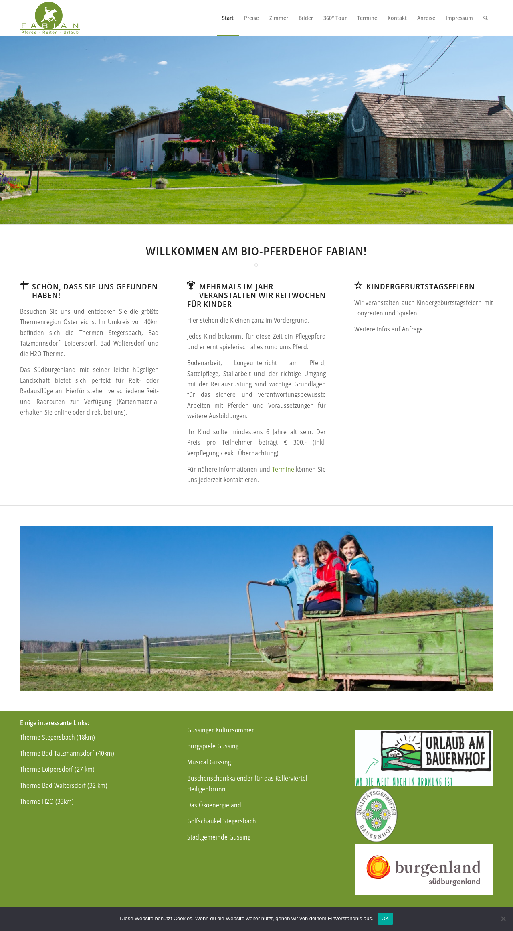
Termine (283, 469)
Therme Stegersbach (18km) (57, 737)
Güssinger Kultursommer (220, 730)
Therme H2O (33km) (47, 801)
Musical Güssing (209, 762)
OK (385, 918)
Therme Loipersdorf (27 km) (57, 769)
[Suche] (485, 18)
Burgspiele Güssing (212, 746)
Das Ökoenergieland (214, 805)
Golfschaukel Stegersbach (221, 821)
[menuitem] (228, 18)
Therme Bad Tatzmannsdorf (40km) (67, 753)
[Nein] (503, 919)
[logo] (50, 18)
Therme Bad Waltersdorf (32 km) (63, 785)
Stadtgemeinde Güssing (218, 837)
